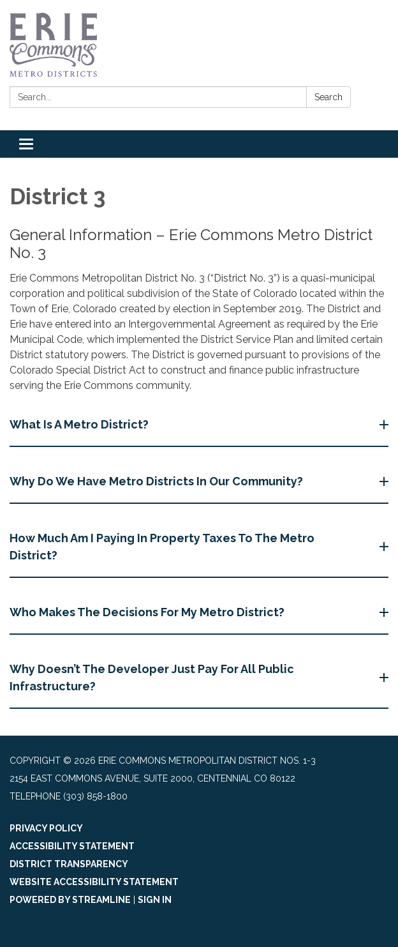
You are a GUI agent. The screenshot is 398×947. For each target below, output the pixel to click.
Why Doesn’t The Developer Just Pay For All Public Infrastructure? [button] (152, 677)
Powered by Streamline (70, 900)
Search (328, 97)
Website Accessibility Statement (94, 882)
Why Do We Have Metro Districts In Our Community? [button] (158, 481)
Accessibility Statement (72, 846)
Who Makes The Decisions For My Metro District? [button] (148, 612)
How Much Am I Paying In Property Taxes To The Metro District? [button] (162, 546)
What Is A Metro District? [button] (80, 424)
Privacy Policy (46, 828)
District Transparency (69, 864)
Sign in (155, 900)
